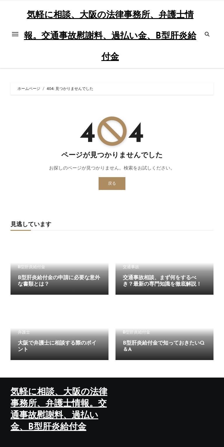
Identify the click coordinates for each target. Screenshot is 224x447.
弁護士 (24, 332)
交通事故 (131, 267)
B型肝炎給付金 (31, 267)
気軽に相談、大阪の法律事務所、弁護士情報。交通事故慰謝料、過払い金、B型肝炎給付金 (110, 36)
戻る (112, 183)
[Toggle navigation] (15, 34)
